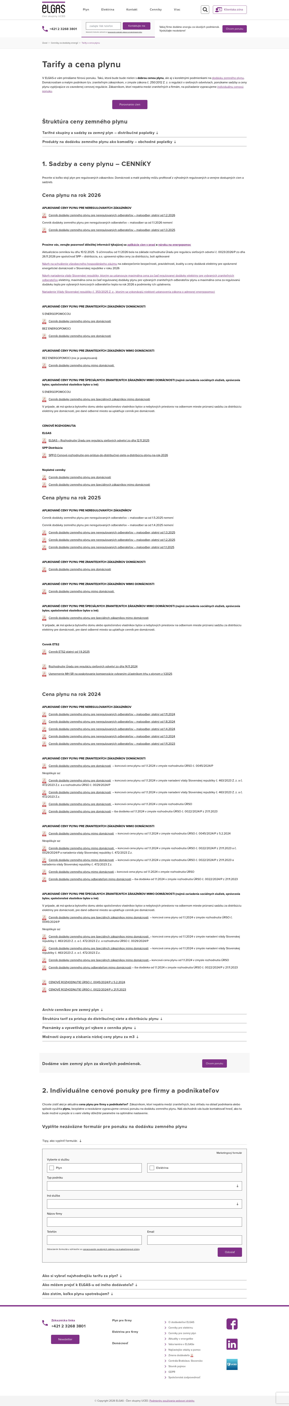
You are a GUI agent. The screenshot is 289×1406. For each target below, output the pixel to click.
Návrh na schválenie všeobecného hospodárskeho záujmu (79, 264)
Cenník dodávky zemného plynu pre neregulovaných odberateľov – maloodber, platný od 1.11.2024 (112, 714)
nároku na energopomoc (174, 245)
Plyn (86, 9)
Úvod (44, 43)
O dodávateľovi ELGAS (181, 1322)
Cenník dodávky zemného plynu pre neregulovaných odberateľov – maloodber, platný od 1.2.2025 (112, 540)
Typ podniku (55, 1177)
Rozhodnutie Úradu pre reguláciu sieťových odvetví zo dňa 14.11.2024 (93, 666)
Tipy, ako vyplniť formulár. (60, 1141)
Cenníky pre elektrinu (180, 1327)
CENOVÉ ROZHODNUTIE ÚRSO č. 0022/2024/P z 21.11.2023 (87, 989)
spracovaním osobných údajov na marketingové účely (125, 32)
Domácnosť (120, 1343)
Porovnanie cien (129, 104)
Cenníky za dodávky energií (64, 43)
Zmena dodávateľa (178, 1355)
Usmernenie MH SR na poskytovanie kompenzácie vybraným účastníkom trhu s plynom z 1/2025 (110, 674)
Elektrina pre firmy (125, 1332)
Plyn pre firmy (122, 1320)
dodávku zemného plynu (228, 78)
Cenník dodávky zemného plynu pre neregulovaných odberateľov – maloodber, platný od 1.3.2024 (112, 736)
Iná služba (53, 1196)
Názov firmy (54, 1214)
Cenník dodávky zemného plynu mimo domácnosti (82, 365)
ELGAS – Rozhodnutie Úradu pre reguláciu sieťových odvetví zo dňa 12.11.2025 (99, 440)
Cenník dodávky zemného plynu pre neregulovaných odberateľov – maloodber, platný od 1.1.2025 (111, 547)
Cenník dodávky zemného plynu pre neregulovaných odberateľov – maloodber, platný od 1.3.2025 (112, 230)
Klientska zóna (233, 9)
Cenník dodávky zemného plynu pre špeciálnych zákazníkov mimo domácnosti (99, 399)
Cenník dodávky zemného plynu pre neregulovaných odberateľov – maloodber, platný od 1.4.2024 (112, 729)
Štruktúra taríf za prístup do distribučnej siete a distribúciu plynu (100, 1019)
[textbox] (144, 1186)
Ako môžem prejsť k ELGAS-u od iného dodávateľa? (88, 1285)
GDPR (171, 1371)
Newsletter (65, 1339)
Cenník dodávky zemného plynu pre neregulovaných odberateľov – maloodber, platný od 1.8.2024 (112, 722)
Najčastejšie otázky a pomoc (184, 1349)
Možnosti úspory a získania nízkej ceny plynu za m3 (88, 1037)
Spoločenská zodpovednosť (184, 1377)
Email (150, 1232)
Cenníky (156, 9)
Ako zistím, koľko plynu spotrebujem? (75, 1294)
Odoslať (230, 1252)
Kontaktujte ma (136, 25)
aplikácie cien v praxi (141, 245)
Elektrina (107, 9)
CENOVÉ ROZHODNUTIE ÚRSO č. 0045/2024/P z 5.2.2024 (87, 982)
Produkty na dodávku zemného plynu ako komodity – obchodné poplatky (107, 142)
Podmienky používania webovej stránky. (172, 1400)
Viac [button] (177, 9)
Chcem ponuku (234, 28)
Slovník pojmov (177, 1366)
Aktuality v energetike (180, 1338)
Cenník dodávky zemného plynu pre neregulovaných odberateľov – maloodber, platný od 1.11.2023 (112, 744)
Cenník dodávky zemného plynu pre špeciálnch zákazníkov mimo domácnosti (99, 618)
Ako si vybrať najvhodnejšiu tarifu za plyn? (80, 1276)
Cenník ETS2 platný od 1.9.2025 (69, 652)
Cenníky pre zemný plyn (182, 1333)
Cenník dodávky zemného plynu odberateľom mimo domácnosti (90, 879)
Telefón (52, 1232)
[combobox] (144, 1186)
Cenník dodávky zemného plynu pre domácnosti (80, 321)
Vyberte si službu (58, 1159)
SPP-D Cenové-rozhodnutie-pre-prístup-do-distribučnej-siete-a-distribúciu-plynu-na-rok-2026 (108, 455)
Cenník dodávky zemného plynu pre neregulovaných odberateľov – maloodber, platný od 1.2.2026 (112, 215)
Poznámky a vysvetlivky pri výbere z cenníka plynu (87, 1028)
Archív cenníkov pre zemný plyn (70, 1010)
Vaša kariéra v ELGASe (181, 1344)
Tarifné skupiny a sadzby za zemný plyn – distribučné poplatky (98, 133)
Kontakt (131, 9)
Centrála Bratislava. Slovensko (185, 1360)
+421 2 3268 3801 (63, 29)
